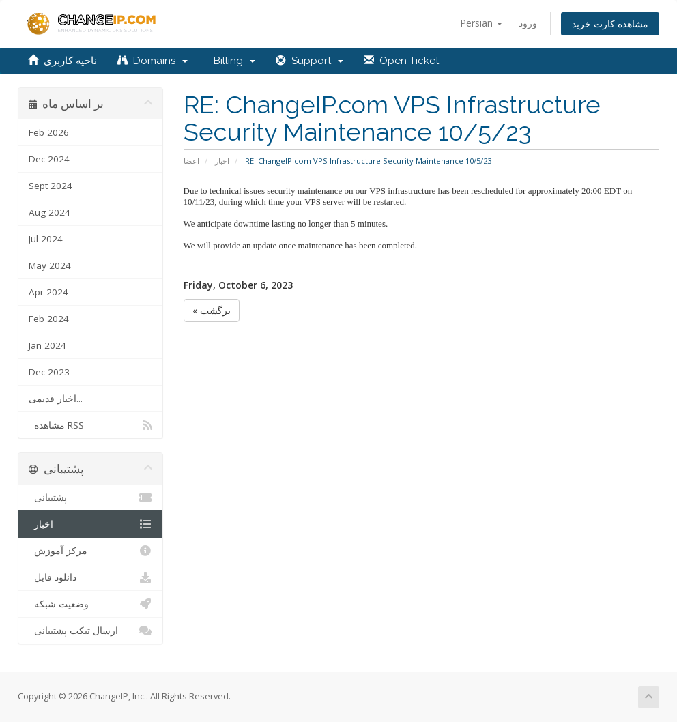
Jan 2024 (47, 345)
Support (309, 61)
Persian (481, 22)
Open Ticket (401, 61)
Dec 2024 (49, 159)
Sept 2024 (50, 185)
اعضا (191, 161)
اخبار (222, 161)
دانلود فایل (90, 577)
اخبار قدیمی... (56, 398)
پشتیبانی (90, 497)
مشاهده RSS (90, 425)
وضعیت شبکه (90, 604)
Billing (231, 61)
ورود (528, 22)
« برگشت (211, 310)
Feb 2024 (49, 319)
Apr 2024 (48, 292)
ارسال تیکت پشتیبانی (90, 630)
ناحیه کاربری (62, 61)
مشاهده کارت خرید (610, 23)
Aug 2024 (49, 212)
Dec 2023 (49, 372)
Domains (152, 61)
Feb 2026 (49, 132)
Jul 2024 (46, 239)
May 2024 (50, 265)
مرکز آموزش (90, 551)
